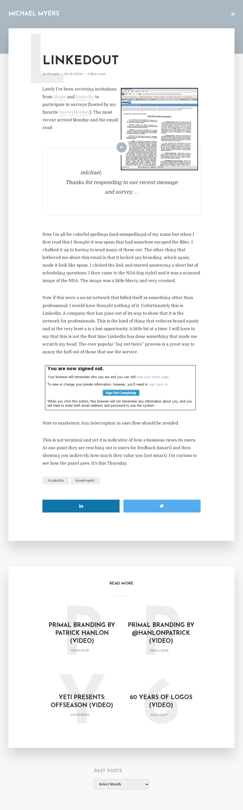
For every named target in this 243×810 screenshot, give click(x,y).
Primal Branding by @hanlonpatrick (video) (161, 633)
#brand (53, 74)
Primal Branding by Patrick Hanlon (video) (82, 633)
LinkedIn (85, 97)
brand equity (85, 480)
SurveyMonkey (74, 112)
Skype (59, 97)
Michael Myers (33, 14)
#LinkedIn (56, 480)
